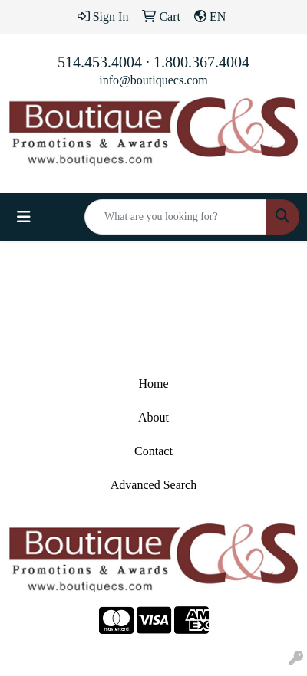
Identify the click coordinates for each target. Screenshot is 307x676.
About (153, 417)
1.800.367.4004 (201, 62)
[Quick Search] (175, 217)
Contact (153, 451)
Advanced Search (153, 484)
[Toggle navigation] (24, 217)
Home (153, 383)
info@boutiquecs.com (153, 80)
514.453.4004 (100, 62)
